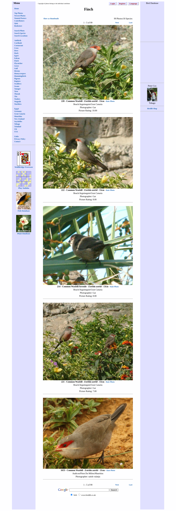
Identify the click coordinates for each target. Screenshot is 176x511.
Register (122, 4)
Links (16, 136)
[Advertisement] (88, 503)
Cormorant (18, 45)
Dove (16, 51)
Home (16, 8)
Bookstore (18, 26)
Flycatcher (18, 63)
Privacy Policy (19, 139)
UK (15, 129)
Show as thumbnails (51, 19)
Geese (16, 66)
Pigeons (17, 79)
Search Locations (21, 36)
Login (112, 4)
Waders (17, 99)
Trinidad (17, 127)
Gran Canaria (19, 114)
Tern (16, 91)
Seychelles (18, 121)
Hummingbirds (20, 76)
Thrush (17, 94)
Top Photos (18, 13)
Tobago (17, 124)
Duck (16, 53)
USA (16, 132)
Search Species (20, 33)
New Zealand (19, 119)
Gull (16, 68)
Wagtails (17, 101)
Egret (16, 56)
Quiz (16, 23)
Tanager (17, 89)
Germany (18, 111)
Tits (15, 96)
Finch (16, 61)
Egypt (16, 109)
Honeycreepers (20, 73)
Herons (17, 71)
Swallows (17, 84)
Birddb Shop (152, 109)
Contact (17, 141)
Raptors (17, 81)
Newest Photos (19, 16)
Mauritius (18, 116)
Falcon (17, 58)
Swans (16, 86)
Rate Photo (110, 101)
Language (133, 4)
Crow (16, 48)
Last (130, 23)
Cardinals (18, 43)
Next (117, 23)
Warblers (18, 104)
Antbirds (17, 40)
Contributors (19, 21)
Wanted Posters (20, 18)
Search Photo (19, 31)
